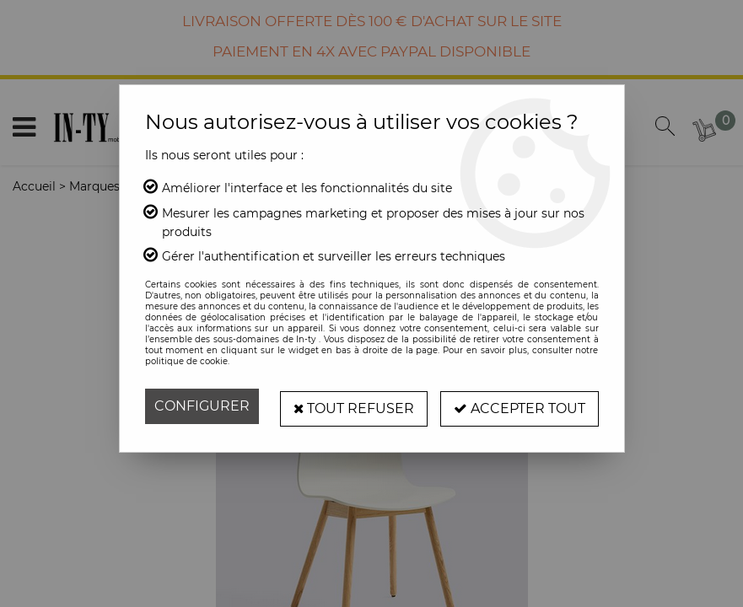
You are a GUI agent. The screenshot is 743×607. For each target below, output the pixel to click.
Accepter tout (519, 406)
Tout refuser (353, 406)
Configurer (202, 406)
